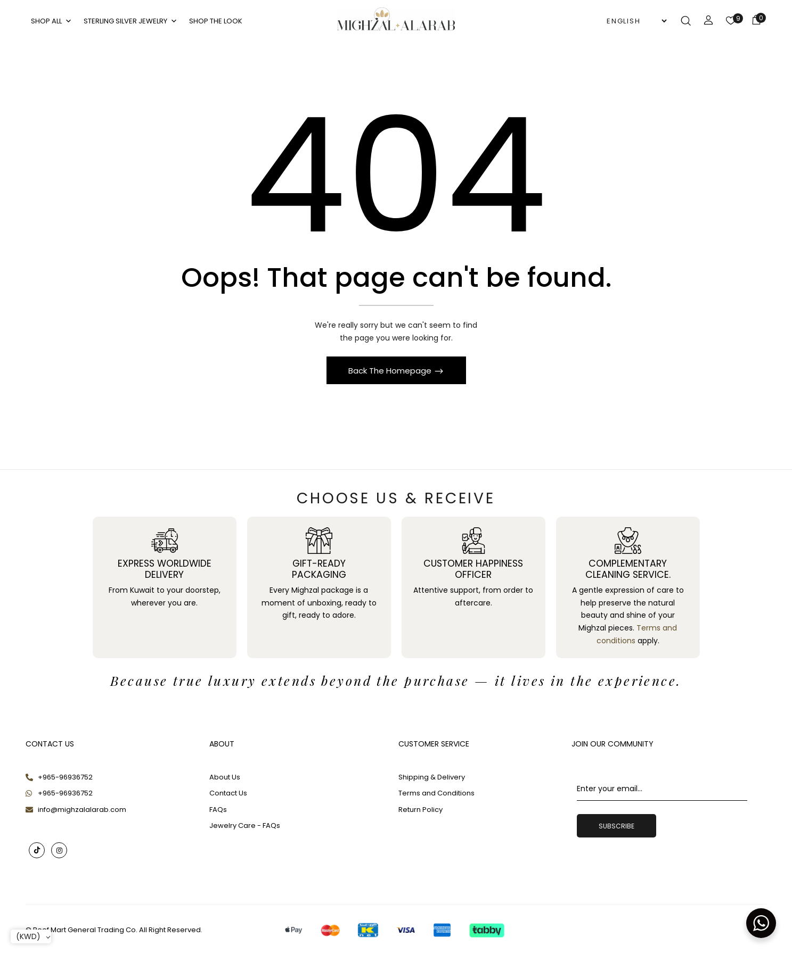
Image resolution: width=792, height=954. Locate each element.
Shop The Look (215, 21)
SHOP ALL (52, 21)
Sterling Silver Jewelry (131, 21)
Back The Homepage (391, 374)
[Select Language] (636, 21)
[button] (756, 21)
